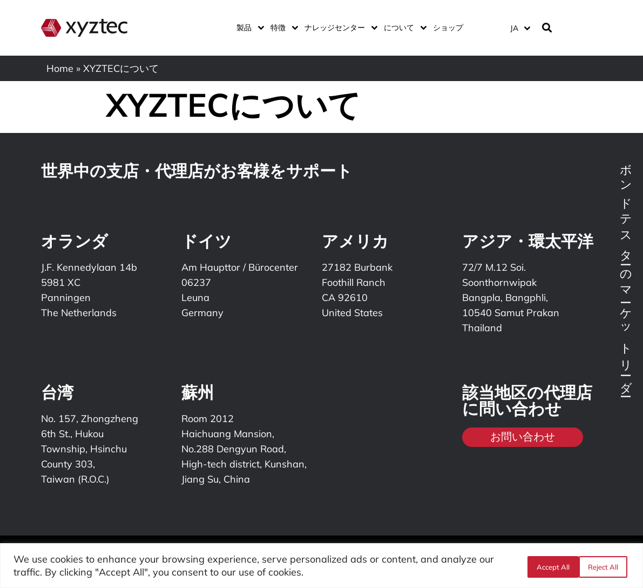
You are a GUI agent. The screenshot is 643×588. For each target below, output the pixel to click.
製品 (248, 27)
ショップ (448, 27)
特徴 (282, 27)
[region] (321, 565)
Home (59, 68)
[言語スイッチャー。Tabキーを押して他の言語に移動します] (519, 27)
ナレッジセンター (338, 27)
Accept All (603, 566)
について (403, 27)
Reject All (549, 566)
